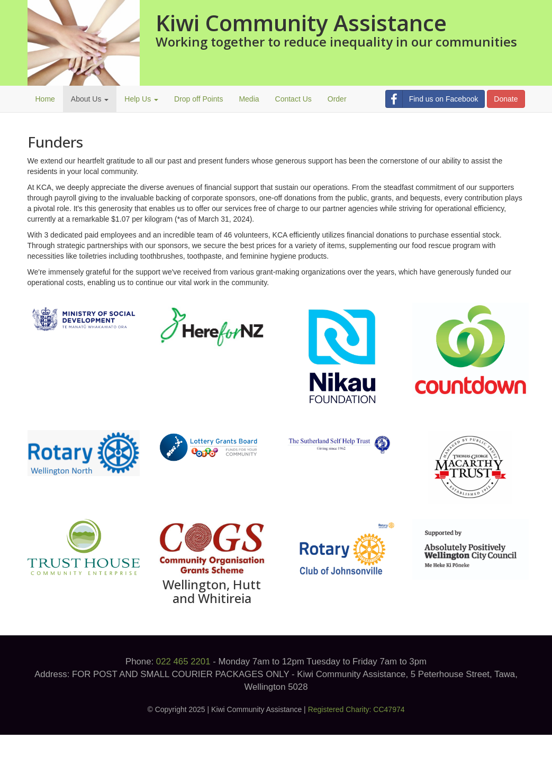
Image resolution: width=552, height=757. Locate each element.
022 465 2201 (183, 661)
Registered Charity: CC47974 (356, 709)
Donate (506, 99)
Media (249, 99)
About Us (89, 99)
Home (45, 99)
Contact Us (293, 99)
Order (337, 99)
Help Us (141, 99)
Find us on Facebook (432, 98)
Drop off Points (198, 99)
